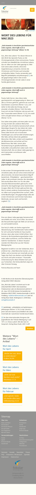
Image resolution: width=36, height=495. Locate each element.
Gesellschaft (22, 426)
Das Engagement (5, 430)
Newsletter (20, 452)
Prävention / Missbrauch (14, 454)
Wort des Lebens (5, 432)
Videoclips (22, 443)
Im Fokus (21, 438)
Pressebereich (23, 445)
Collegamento (23, 441)
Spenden (27, 454)
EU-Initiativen (22, 423)
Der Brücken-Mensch (6, 426)
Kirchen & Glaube (23, 430)
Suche (3, 2)
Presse (28, 452)
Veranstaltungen (7, 435)
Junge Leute (22, 428)
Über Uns (4, 420)
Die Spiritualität (5, 428)
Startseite (4, 452)
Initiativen (23, 420)
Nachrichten (23, 435)
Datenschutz (15, 457)
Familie (21, 424)
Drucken (30, 328)
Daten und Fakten (5, 423)
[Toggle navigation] (32, 10)
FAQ (2, 454)
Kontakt (12, 452)
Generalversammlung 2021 (26, 440)
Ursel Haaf (32, 30)
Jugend (3, 440)
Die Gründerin (5, 424)
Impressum (5, 457)
